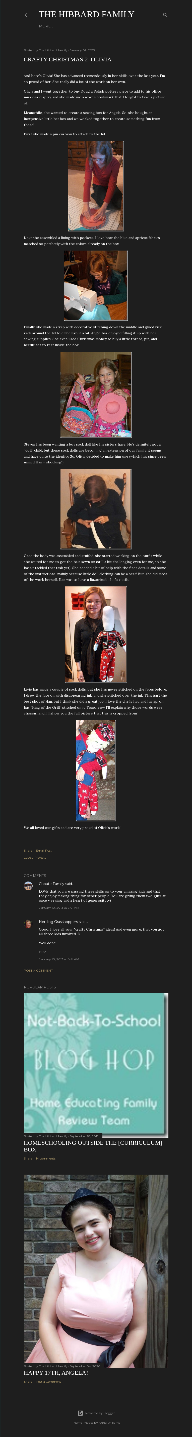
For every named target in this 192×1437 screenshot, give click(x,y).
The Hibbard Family (87, 14)
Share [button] (28, 850)
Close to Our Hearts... (99, 26)
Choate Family (51, 884)
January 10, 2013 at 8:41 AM (59, 959)
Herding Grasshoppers (58, 922)
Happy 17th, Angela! (56, 1372)
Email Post (44, 850)
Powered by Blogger (96, 1413)
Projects (40, 857)
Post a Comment (38, 970)
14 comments (45, 1158)
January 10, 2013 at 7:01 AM (59, 907)
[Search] (165, 14)
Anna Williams (109, 1422)
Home (45, 26)
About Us (63, 26)
